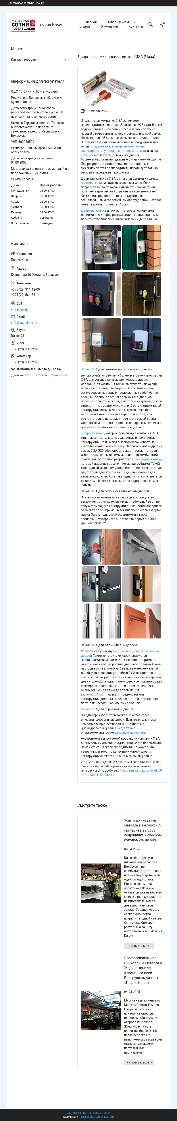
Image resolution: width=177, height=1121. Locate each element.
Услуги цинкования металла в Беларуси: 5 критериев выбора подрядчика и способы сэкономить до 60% (143, 830)
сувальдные (112, 151)
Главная (91, 22)
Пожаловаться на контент (97, 1116)
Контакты (136, 26)
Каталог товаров (23, 59)
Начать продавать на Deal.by (26, 3)
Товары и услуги (119, 22)
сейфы (86, 155)
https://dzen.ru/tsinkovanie (49, 375)
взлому (119, 446)
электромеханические (128, 146)
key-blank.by (20, 309)
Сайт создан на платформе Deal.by (89, 1112)
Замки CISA (89, 369)
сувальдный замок (147, 459)
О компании (109, 26)
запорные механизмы (130, 732)
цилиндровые (91, 151)
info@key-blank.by (24, 323)
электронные (100, 146)
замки (101, 501)
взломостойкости (94, 694)
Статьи (84, 26)
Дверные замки (92, 210)
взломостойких (92, 183)
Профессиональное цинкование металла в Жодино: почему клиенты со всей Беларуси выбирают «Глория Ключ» (143, 970)
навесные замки (134, 151)
